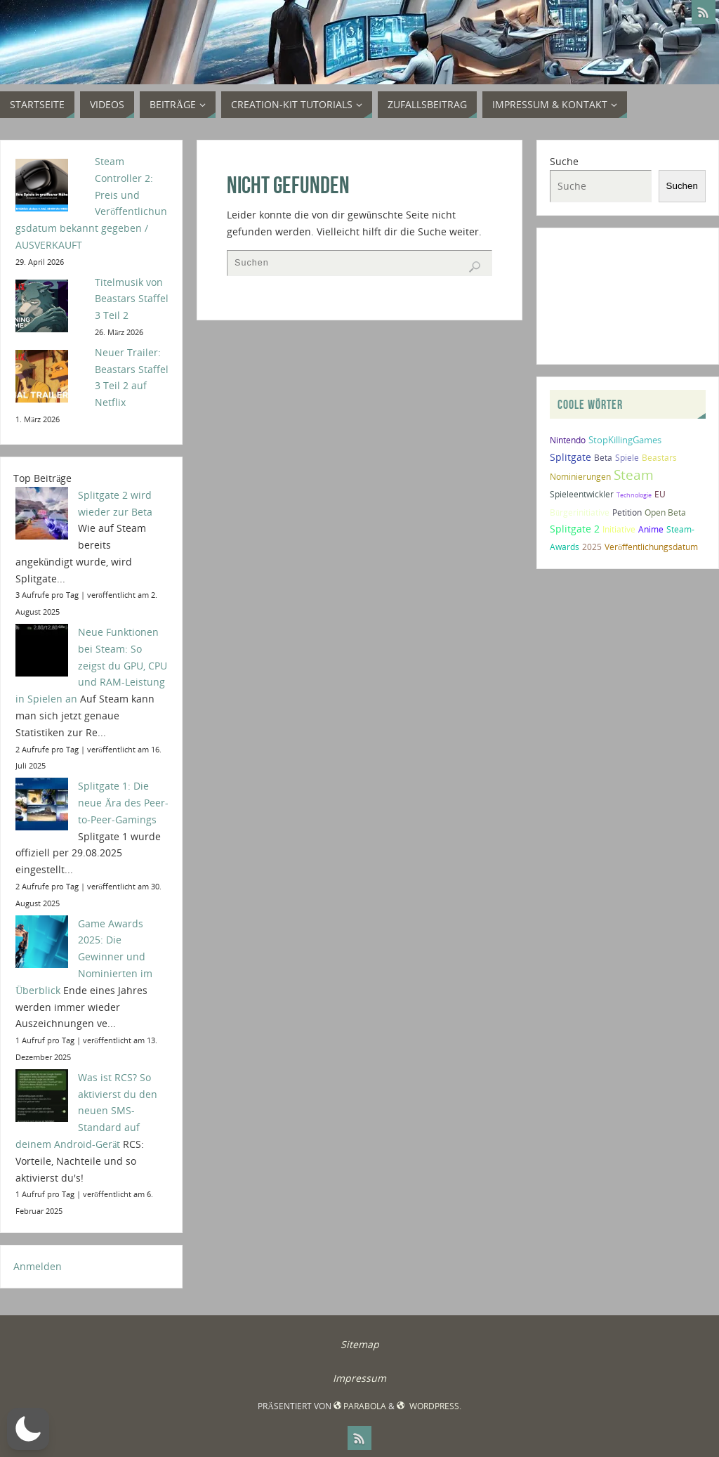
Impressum (359, 1378)
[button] (28, 1429)
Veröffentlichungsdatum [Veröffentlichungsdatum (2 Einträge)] (651, 547)
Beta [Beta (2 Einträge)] (603, 457)
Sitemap (360, 1344)
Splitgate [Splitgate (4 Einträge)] (570, 457)
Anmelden (37, 1266)
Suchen (682, 186)
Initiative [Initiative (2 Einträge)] (618, 529)
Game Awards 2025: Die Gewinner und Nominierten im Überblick (83, 957)
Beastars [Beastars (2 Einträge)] (659, 457)
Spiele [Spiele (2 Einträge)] (627, 457)
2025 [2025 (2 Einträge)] (592, 547)
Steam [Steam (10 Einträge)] (634, 474)
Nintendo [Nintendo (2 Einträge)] (568, 440)
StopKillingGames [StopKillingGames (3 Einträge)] (624, 439)
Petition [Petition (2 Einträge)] (627, 512)
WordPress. (429, 1406)
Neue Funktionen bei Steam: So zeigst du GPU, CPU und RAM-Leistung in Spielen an (91, 665)
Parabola (360, 1406)
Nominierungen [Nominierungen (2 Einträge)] (580, 476)
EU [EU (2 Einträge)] (660, 494)
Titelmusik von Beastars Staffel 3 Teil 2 (132, 298)
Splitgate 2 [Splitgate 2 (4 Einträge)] (575, 528)
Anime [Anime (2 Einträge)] (651, 529)
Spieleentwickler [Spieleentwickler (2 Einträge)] (582, 494)
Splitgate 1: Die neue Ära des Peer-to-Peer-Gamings (123, 802)
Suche (564, 161)
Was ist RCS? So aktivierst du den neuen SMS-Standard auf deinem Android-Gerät (86, 1111)
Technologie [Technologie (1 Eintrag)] (634, 494)
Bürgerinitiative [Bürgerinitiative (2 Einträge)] (579, 512)
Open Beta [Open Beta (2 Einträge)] (665, 512)
